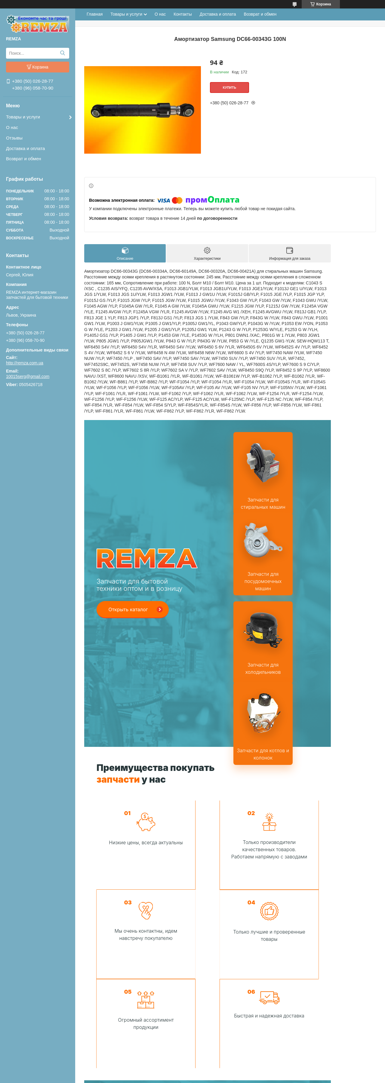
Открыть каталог (128, 529)
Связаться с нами (265, 856)
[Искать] (62, 53)
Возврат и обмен (23, 158)
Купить (229, 87)
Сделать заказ (203, 1020)
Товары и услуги (23, 116)
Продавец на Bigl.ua (192, 1072)
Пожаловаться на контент (214, 1077)
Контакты (183, 14)
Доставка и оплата (25, 148)
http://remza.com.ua (24, 362)
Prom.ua (218, 1066)
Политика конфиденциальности (265, 1077)
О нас (12, 127)
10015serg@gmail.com (27, 376)
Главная (95, 14)
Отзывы (14, 137)
